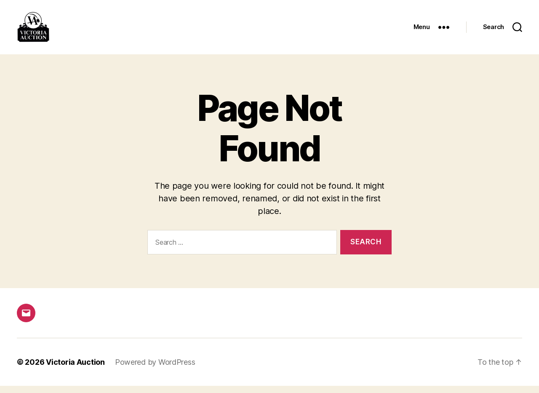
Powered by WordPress (155, 369)
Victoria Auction (75, 369)
